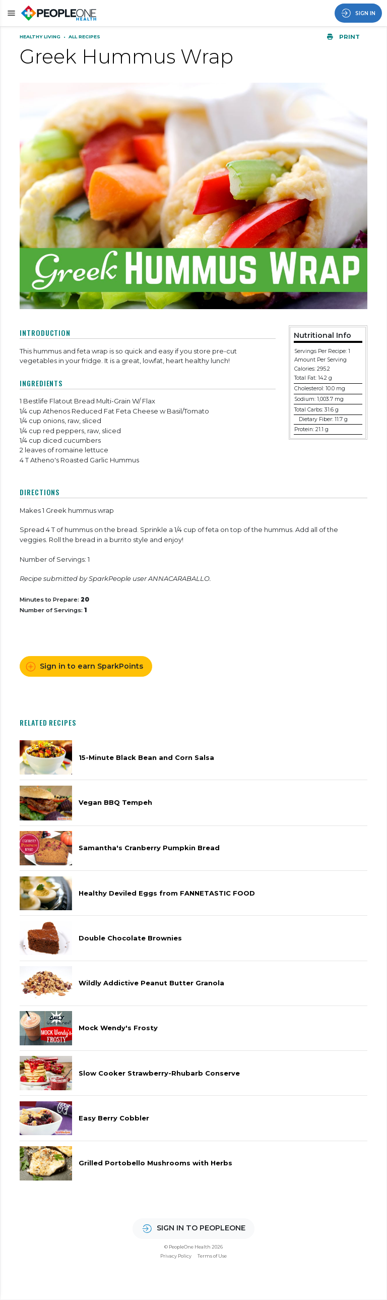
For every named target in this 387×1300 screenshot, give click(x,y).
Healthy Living (41, 36)
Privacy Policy (175, 1256)
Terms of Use (212, 1256)
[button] (10, 13)
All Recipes (84, 36)
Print (343, 36)
